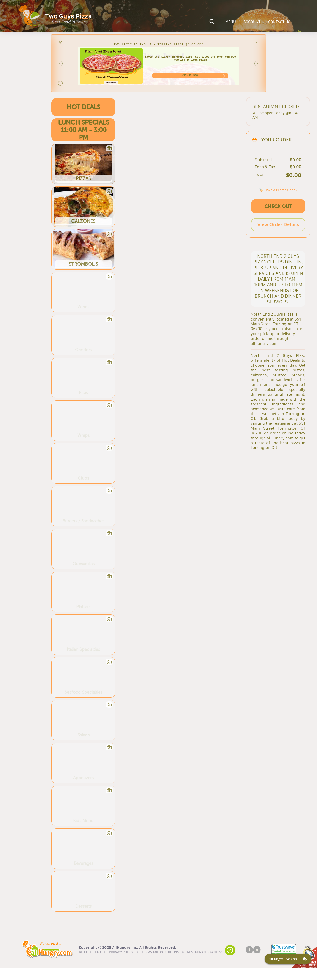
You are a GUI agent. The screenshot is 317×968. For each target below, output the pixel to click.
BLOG (83, 952)
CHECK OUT (278, 206)
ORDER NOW (190, 75)
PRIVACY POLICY (121, 952)
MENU (230, 22)
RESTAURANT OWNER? (204, 952)
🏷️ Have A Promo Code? (278, 190)
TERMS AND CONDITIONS (160, 952)
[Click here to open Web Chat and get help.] (288, 959)
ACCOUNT (251, 22)
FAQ (98, 952)
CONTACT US (279, 22)
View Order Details (278, 224)
